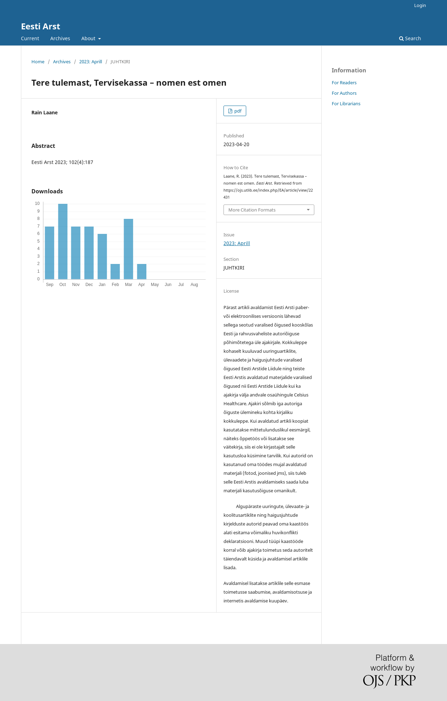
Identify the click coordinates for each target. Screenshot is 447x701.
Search (410, 38)
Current (30, 38)
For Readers (344, 82)
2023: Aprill (90, 61)
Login (420, 5)
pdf (237, 111)
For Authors (344, 93)
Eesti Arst (40, 26)
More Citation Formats (252, 210)
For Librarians (346, 103)
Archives (60, 38)
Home (37, 61)
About (89, 38)
